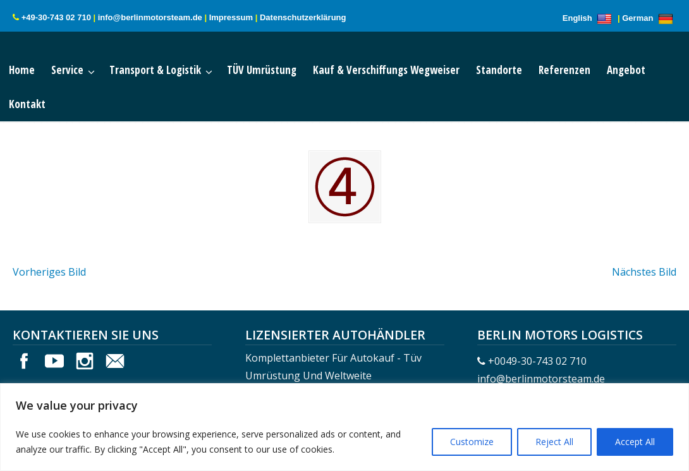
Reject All (554, 442)
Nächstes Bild (644, 272)
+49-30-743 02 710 (56, 17)
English (589, 18)
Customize (472, 442)
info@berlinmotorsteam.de (150, 17)
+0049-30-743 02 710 (537, 361)
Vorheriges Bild (49, 272)
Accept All (635, 442)
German (649, 18)
